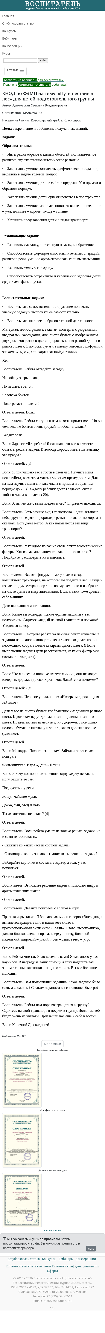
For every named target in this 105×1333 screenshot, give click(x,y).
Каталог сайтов (52, 1230)
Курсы (6, 53)
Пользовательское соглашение (28, 1266)
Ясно (91, 1248)
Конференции (12, 46)
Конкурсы (9, 31)
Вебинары (9, 38)
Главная (8, 16)
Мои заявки (52, 1044)
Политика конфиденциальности (75, 1266)
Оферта (52, 1271)
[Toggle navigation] (15, 71)
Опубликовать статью (18, 23)
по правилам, (50, 1239)
